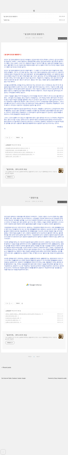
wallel (65, 378)
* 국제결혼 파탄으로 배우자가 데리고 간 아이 (16, 148)
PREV (30, 356)
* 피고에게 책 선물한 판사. (12, 320)
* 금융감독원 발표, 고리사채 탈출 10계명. (15, 150)
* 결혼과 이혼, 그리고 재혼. (12, 156)
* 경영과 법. (6, 20)
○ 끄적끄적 (8, 145)
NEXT (38, 356)
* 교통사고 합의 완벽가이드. (12, 322)
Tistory (55, 378)
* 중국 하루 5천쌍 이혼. (11, 316)
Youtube (19, 378)
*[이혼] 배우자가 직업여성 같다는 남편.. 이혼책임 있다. (19, 152)
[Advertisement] (34, 284)
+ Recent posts (6, 367)
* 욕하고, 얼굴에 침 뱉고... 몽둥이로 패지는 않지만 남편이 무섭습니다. (23, 314)
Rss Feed (4, 378)
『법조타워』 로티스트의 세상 (16, 169)
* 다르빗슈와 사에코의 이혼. (12, 318)
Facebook (14, 378)
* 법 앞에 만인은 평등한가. (10, 16)
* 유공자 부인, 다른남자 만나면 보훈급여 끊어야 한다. (19, 154)
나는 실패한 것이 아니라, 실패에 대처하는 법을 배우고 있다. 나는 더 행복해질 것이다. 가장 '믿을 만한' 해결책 (31, 172)
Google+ (24, 378)
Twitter (10, 378)
